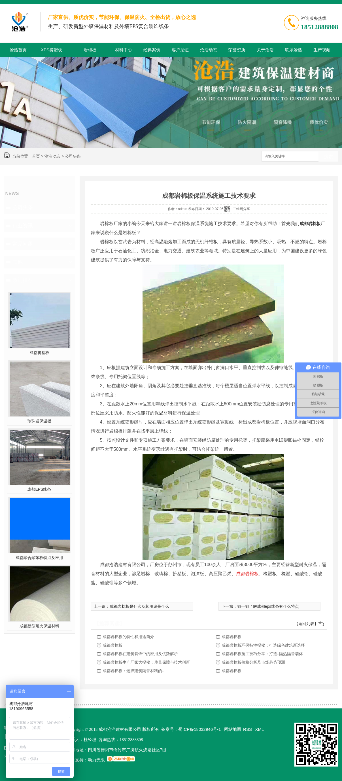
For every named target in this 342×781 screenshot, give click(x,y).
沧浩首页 (18, 49)
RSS (248, 729)
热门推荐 (22, 280)
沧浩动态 (208, 49)
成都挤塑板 (39, 352)
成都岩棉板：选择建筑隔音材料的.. (133, 670)
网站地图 (232, 729)
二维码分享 (241, 209)
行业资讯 (22, 225)
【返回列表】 (306, 623)
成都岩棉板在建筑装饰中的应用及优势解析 (140, 653)
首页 (36, 156)
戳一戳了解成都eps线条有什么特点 (268, 606)
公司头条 (73, 156)
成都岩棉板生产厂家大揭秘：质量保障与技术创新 (146, 662)
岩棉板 (90, 49)
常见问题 (22, 244)
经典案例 (151, 49)
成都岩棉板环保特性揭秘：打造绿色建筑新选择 (263, 645)
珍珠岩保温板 (39, 421)
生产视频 (321, 49)
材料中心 (123, 49)
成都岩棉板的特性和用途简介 (128, 636)
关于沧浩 (265, 49)
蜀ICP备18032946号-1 (199, 729)
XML (259, 729)
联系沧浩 (293, 49)
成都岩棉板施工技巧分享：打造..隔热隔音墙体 (262, 653)
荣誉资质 (236, 49)
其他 (17, 262)
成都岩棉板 (310, 223)
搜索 (328, 156)
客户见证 (180, 49)
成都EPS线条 (39, 489)
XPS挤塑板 (51, 49)
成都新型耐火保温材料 (39, 626)
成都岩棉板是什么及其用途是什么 (139, 606)
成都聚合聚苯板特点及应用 (39, 557)
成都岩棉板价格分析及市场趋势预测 (253, 662)
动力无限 (96, 759)
